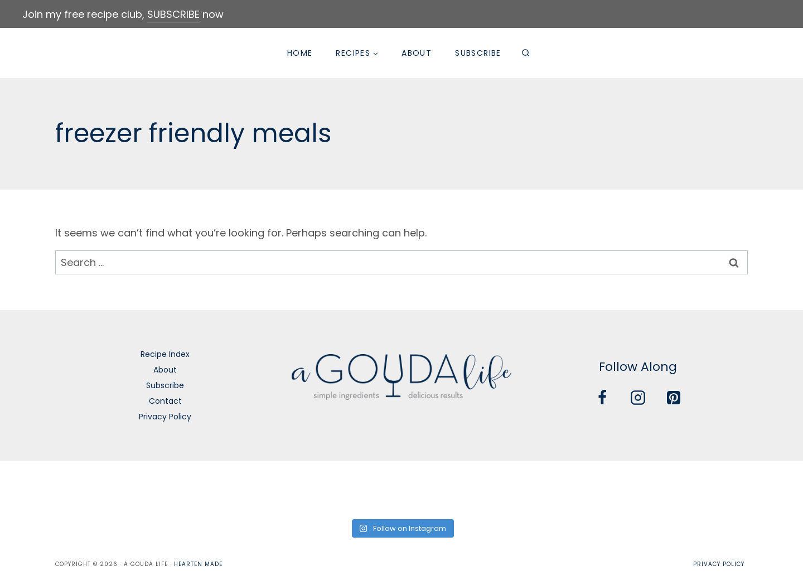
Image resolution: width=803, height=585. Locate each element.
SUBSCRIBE (173, 14)
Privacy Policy (165, 416)
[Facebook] (602, 397)
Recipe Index (165, 354)
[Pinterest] (673, 397)
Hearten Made (198, 564)
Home (300, 53)
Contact (165, 401)
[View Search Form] (526, 53)
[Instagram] (638, 397)
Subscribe (478, 53)
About (417, 53)
